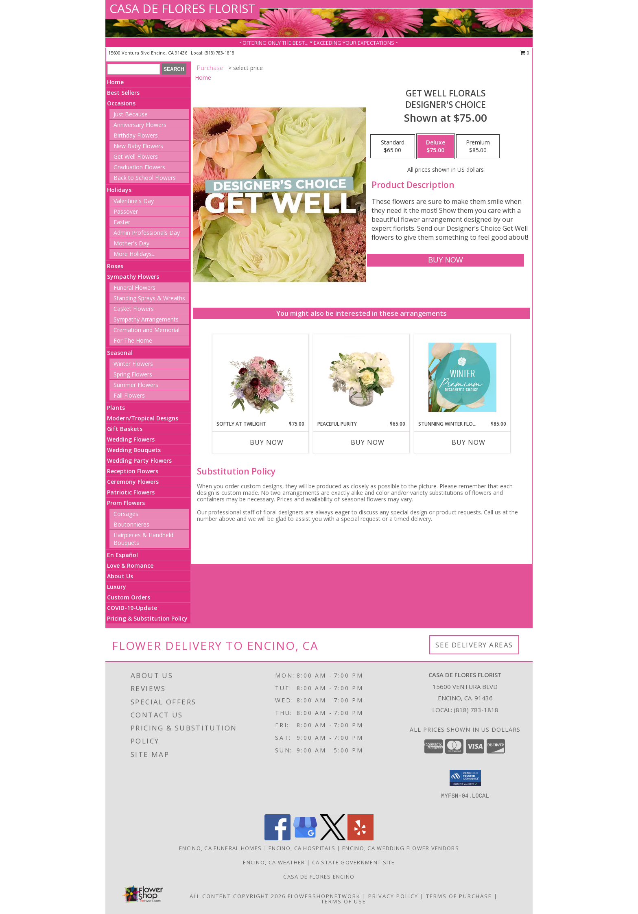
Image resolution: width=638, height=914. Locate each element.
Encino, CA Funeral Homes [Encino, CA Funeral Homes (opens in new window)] (220, 848)
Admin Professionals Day (147, 232)
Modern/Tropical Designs (142, 418)
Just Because (131, 114)
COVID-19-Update (132, 608)
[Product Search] (133, 69)
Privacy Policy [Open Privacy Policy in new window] (393, 896)
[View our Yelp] (360, 838)
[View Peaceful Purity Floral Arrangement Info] (361, 377)
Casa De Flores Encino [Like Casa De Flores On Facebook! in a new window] (318, 876)
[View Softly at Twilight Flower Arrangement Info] (261, 377)
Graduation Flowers (139, 167)
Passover (126, 211)
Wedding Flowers (131, 439)
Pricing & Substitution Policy (147, 618)
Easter (122, 222)
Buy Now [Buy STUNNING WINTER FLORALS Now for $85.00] (468, 442)
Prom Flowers (126, 503)
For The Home (133, 340)
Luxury (116, 586)
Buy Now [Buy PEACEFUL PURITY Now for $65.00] (368, 442)
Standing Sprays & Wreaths (149, 298)
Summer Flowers (136, 385)
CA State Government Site (353, 862)
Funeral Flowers (134, 287)
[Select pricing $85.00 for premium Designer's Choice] (478, 146)
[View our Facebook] (277, 838)
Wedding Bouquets (134, 450)
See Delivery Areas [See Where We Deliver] (474, 644)
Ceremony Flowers (133, 481)
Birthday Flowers (136, 135)
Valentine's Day (134, 201)
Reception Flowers (132, 471)
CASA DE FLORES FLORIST (182, 8)
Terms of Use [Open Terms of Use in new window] (343, 901)
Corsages (126, 514)
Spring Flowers (133, 374)
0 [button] (525, 53)
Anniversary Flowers (140, 125)
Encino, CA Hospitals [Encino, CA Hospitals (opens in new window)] (302, 848)
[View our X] (333, 838)
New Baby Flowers (138, 146)
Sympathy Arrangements (146, 319)
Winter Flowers (133, 363)
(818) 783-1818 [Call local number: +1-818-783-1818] (219, 53)
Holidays (119, 190)
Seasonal (120, 352)
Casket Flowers (134, 309)
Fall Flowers (129, 395)
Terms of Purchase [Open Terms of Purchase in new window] (459, 896)
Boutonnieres (131, 524)
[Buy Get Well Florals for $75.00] (445, 260)
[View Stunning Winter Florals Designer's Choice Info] (462, 377)
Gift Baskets (124, 429)
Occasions (121, 103)
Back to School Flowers (145, 177)
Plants (116, 407)
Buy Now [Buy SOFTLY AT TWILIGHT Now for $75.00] (267, 442)
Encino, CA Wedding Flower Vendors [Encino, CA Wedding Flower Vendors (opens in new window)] (400, 848)
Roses (115, 266)
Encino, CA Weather (274, 862)
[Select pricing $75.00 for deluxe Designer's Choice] (435, 146)
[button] (465, 778)
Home (115, 82)
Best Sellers (123, 92)
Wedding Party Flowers (139, 460)
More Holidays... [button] (134, 254)
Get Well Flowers (136, 156)
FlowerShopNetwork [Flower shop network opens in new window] (324, 896)
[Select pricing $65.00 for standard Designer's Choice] (393, 146)
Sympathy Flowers (133, 276)
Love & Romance (130, 565)
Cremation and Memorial (146, 330)
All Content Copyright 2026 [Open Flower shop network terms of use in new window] (238, 896)
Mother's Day (131, 243)
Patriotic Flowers (131, 492)
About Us (120, 576)
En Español (122, 555)
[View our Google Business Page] (305, 838)
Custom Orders (128, 597)
